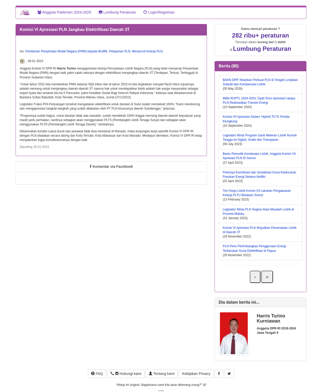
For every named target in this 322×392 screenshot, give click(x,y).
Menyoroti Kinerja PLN (147, 51)
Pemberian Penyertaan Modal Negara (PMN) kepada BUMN (66, 51)
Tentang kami (162, 374)
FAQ (97, 374)
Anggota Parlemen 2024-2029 (64, 12)
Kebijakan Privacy (196, 374)
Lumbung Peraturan (117, 12)
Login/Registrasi (158, 12)
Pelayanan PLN (119, 51)
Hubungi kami (125, 374)
